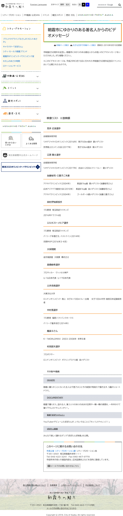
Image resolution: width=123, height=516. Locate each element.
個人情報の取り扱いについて (34, 485)
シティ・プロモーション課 (65, 451)
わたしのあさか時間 (11, 61)
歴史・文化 (70, 15)
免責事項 (53, 485)
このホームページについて (71, 485)
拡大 (67, 4)
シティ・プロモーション (11, 15)
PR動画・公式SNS (32, 15)
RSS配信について (93, 485)
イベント (46, 15)
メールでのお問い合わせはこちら (65, 466)
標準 (62, 4)
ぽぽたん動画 (52, 429)
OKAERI (51, 380)
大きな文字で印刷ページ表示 (84, 45)
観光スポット (57, 15)
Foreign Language (38, 4)
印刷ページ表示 (62, 45)
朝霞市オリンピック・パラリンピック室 (18, 56)
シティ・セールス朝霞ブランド (15, 51)
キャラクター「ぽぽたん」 (13, 47)
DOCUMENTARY (55, 398)
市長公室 (50, 451)
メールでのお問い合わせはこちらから (61, 508)
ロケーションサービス (12, 66)
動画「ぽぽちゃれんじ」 (56, 415)
